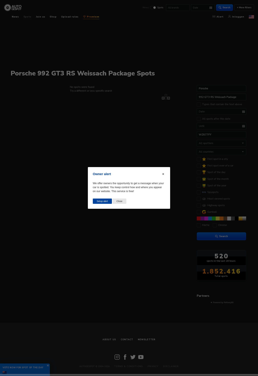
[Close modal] (163, 174)
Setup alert (102, 201)
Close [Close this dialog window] (119, 201)
